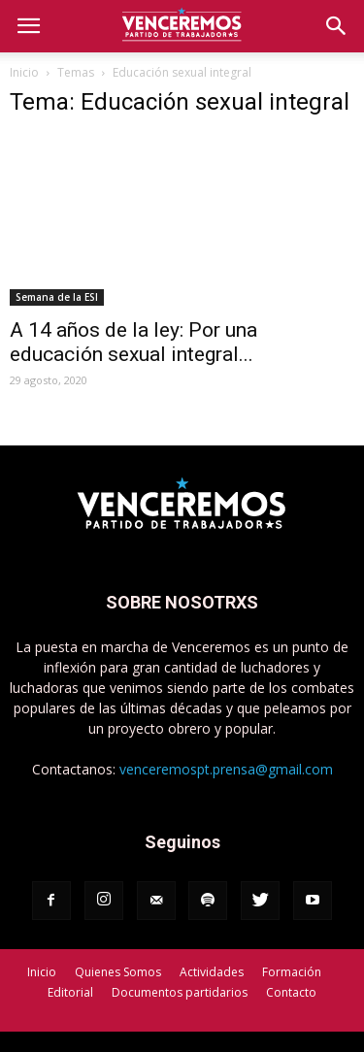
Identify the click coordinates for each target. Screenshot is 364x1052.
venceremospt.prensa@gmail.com (226, 769)
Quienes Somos (118, 972)
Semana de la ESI (57, 297)
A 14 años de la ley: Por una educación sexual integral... (133, 342)
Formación (291, 972)
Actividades (212, 972)
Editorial (70, 992)
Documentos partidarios (180, 992)
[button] (337, 26)
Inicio (24, 72)
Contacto (291, 992)
